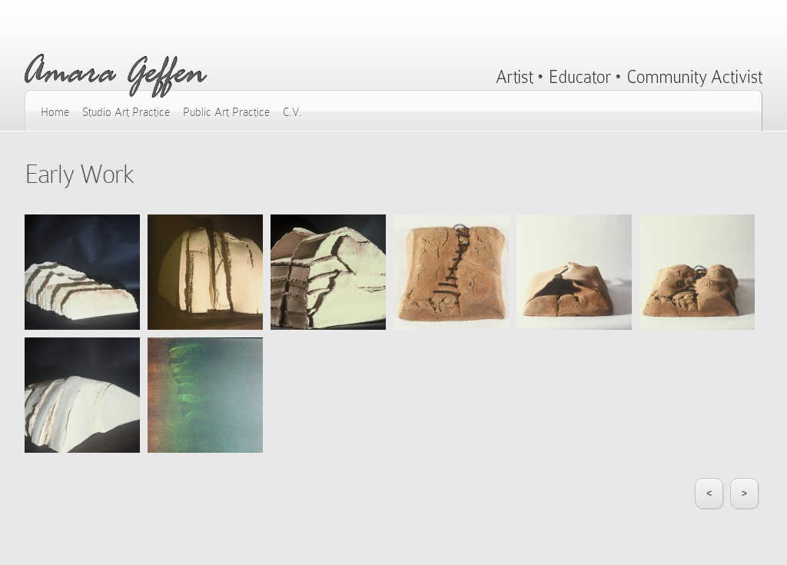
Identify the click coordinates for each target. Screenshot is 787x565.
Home (55, 112)
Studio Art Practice (126, 112)
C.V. (292, 112)
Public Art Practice (226, 112)
